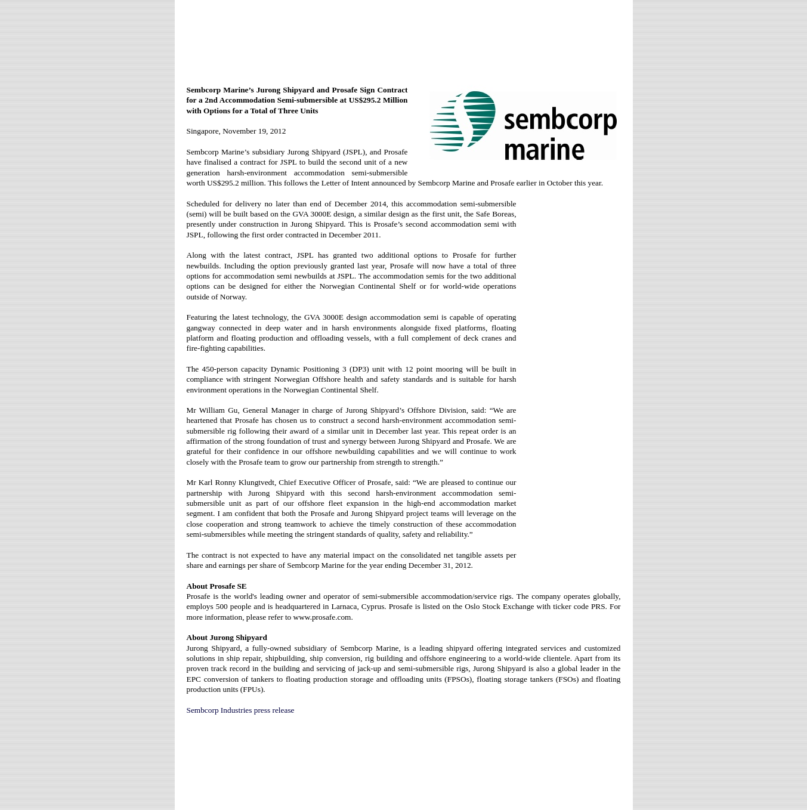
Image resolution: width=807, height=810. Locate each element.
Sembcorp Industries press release (241, 710)
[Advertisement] (404, 37)
